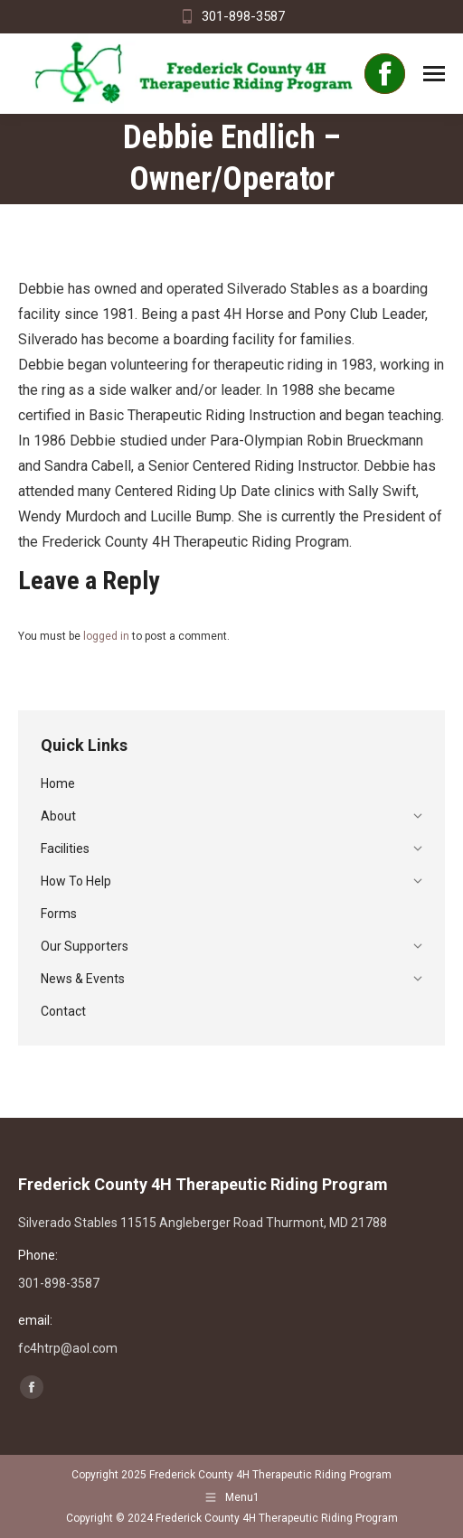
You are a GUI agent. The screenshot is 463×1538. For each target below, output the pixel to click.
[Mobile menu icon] (434, 73)
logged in (106, 636)
